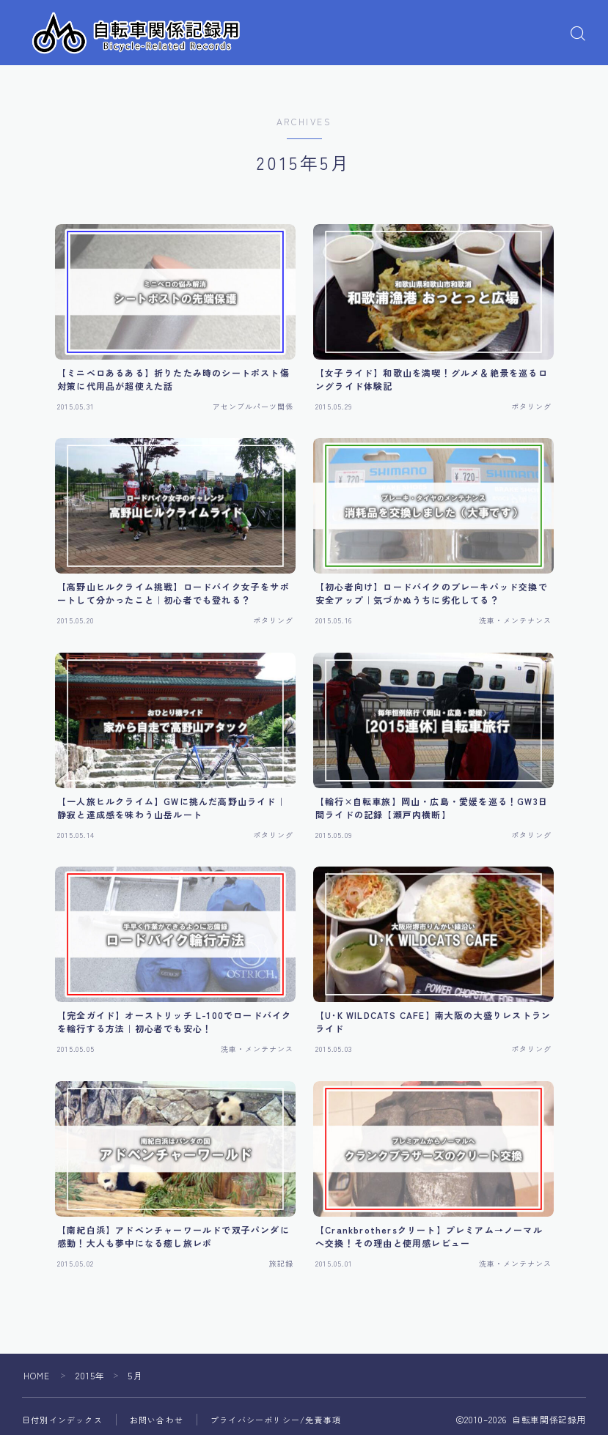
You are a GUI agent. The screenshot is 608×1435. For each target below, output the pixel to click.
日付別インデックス (62, 1419)
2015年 (91, 1375)
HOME (37, 1375)
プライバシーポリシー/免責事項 (275, 1419)
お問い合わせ (156, 1419)
